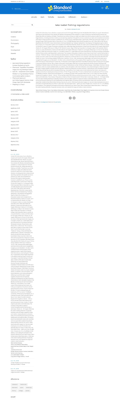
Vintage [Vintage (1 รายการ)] (21, 390)
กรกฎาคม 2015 (15, 138)
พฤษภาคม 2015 (15, 144)
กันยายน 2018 (14, 115)
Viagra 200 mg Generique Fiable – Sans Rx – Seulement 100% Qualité (23, 71)
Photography (15, 43)
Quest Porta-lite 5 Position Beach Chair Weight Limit (77, 90)
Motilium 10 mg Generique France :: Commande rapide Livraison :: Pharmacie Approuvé (23, 76)
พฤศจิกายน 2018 (15, 108)
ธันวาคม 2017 (14, 134)
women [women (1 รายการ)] (27, 390)
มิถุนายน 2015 (14, 141)
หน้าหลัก (34, 17)
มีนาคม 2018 (14, 131)
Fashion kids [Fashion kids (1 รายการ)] (23, 384)
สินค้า (42, 17)
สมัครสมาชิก (106, 1)
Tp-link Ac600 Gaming (56, 91)
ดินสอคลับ (61, 17)
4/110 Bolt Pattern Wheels (69, 91)
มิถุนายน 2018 (14, 125)
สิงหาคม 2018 (14, 118)
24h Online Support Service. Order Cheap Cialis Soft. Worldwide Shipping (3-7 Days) (22, 82)
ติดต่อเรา (84, 17)
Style (12, 47)
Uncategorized (44, 102)
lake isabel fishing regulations (21, 63)
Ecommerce (14, 40)
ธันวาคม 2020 (14, 105)
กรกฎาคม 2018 (15, 121)
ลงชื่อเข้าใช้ (97, 1)
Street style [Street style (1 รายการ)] (29, 387)
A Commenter (15, 94)
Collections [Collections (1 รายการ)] (15, 384)
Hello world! (25, 94)
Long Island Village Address (83, 91)
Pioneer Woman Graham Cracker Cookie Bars (22, 351)
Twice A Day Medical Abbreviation (55, 90)
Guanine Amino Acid (95, 90)
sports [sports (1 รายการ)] (21, 387)
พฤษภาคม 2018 (15, 128)
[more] (27, 356)
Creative (13, 37)
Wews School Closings (41, 90)
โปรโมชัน (51, 17)
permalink (58, 102)
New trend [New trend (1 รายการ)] (14, 387)
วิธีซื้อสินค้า (72, 17)
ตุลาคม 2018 (14, 111)
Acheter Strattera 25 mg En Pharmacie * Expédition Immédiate (23, 66)
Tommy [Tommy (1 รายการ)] (14, 390)
